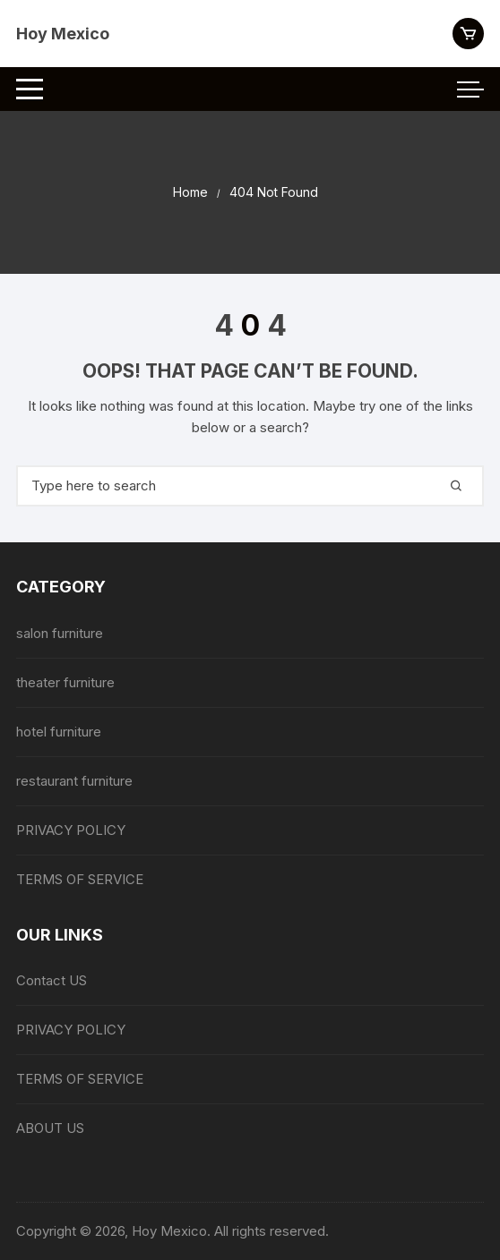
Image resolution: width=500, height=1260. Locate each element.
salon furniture (59, 633)
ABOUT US (50, 1128)
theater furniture (65, 682)
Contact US (51, 980)
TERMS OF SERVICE (79, 879)
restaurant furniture (74, 780)
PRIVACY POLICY (70, 830)
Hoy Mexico (62, 33)
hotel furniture (58, 731)
